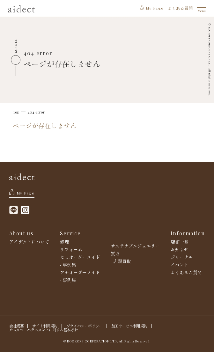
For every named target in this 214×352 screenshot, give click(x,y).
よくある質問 (180, 8)
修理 (64, 241)
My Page (152, 8)
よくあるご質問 (186, 272)
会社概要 (16, 326)
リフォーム (71, 249)
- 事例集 (68, 264)
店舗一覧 (179, 241)
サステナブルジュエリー (135, 246)
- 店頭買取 (121, 261)
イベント (179, 264)
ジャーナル (182, 257)
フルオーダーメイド (80, 272)
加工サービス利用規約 (129, 326)
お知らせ (179, 249)
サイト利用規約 (44, 326)
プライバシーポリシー (84, 326)
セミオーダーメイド (80, 257)
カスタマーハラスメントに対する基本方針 (43, 330)
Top (16, 112)
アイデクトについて (29, 241)
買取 (115, 253)
